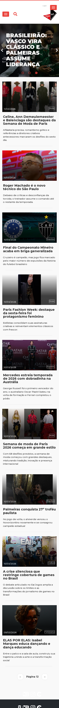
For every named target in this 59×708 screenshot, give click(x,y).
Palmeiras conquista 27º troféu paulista (29, 511)
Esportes (50, 177)
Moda (51, 108)
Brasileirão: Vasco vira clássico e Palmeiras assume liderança (26, 50)
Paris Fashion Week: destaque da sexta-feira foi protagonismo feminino (29, 313)
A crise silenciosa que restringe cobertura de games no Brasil (28, 575)
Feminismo (49, 632)
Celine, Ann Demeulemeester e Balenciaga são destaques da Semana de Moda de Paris (29, 120)
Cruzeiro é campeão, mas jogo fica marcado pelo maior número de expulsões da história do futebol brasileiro (29, 261)
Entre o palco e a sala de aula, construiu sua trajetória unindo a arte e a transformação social (29, 657)
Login (45, 6)
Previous (2, 50)
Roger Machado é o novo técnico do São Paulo (24, 187)
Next (57, 50)
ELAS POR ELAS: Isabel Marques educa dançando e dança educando (26, 643)
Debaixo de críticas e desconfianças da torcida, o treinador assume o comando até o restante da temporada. (28, 198)
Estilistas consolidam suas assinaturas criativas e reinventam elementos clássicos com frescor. (28, 326)
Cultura (51, 563)
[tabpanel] (29, 50)
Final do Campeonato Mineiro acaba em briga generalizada (28, 249)
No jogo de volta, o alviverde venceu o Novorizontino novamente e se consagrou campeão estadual (27, 522)
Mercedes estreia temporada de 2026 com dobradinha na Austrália (27, 378)
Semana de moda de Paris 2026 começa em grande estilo (29, 445)
